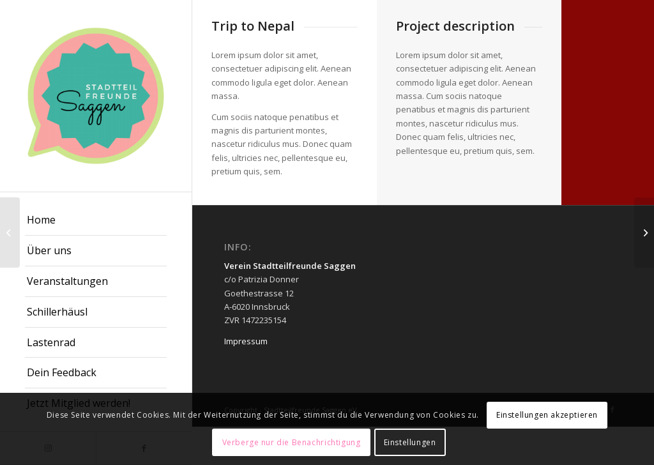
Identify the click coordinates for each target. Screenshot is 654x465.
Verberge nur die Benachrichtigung (291, 442)
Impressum (246, 341)
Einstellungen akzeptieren (547, 414)
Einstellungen (410, 442)
